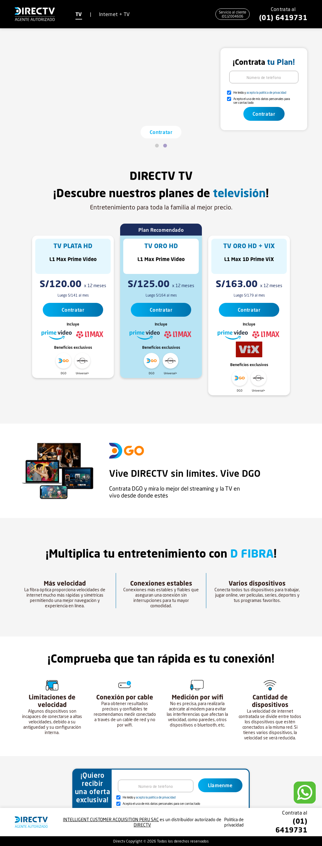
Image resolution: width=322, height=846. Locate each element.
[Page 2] (165, 145)
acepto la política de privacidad (266, 92)
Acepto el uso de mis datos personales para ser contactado (261, 100)
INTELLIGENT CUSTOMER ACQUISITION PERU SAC (111, 819)
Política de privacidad (234, 822)
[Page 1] (157, 145)
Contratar (161, 132)
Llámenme (220, 785)
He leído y (259, 92)
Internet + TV (114, 14)
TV (78, 14)
